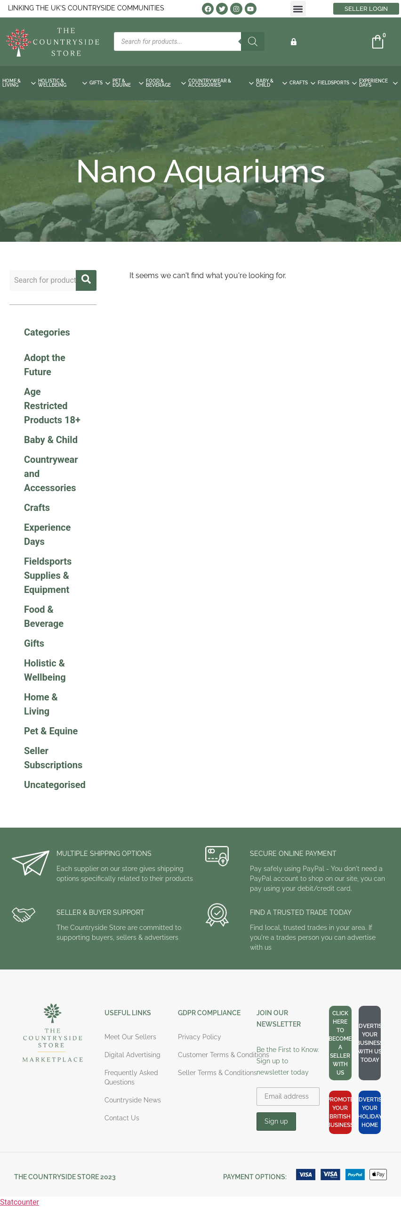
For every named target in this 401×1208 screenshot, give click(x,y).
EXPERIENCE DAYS (378, 83)
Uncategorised (55, 784)
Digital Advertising (132, 1055)
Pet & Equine (51, 731)
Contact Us (121, 1118)
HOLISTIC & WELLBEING (62, 83)
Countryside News (132, 1100)
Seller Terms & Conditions (217, 1073)
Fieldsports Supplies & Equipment (48, 575)
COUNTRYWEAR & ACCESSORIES (221, 83)
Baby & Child (51, 439)
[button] (298, 8)
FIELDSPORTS (337, 82)
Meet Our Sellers (130, 1037)
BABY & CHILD (271, 83)
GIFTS (99, 82)
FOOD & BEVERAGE (166, 83)
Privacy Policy (199, 1037)
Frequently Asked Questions (131, 1077)
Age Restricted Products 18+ (52, 406)
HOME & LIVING (19, 83)
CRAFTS (302, 82)
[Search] (253, 41)
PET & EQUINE (128, 83)
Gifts (34, 643)
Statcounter (19, 1202)
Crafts (37, 507)
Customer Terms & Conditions (223, 1055)
